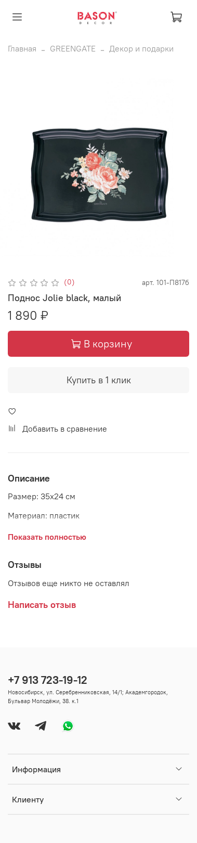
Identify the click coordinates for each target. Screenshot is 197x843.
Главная (22, 48)
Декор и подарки (141, 48)
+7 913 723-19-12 (47, 680)
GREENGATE (73, 48)
